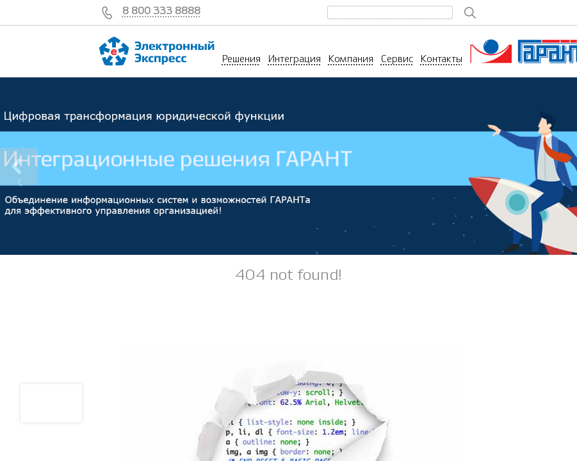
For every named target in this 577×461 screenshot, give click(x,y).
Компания (351, 59)
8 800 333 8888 (161, 11)
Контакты (441, 59)
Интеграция (294, 59)
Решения (241, 59)
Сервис (397, 59)
